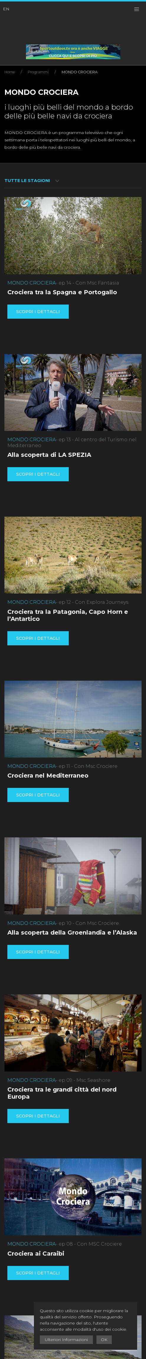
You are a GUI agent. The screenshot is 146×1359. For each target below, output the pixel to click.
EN (6, 8)
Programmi (38, 72)
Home (9, 72)
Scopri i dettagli (38, 311)
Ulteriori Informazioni (66, 1339)
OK (104, 1339)
